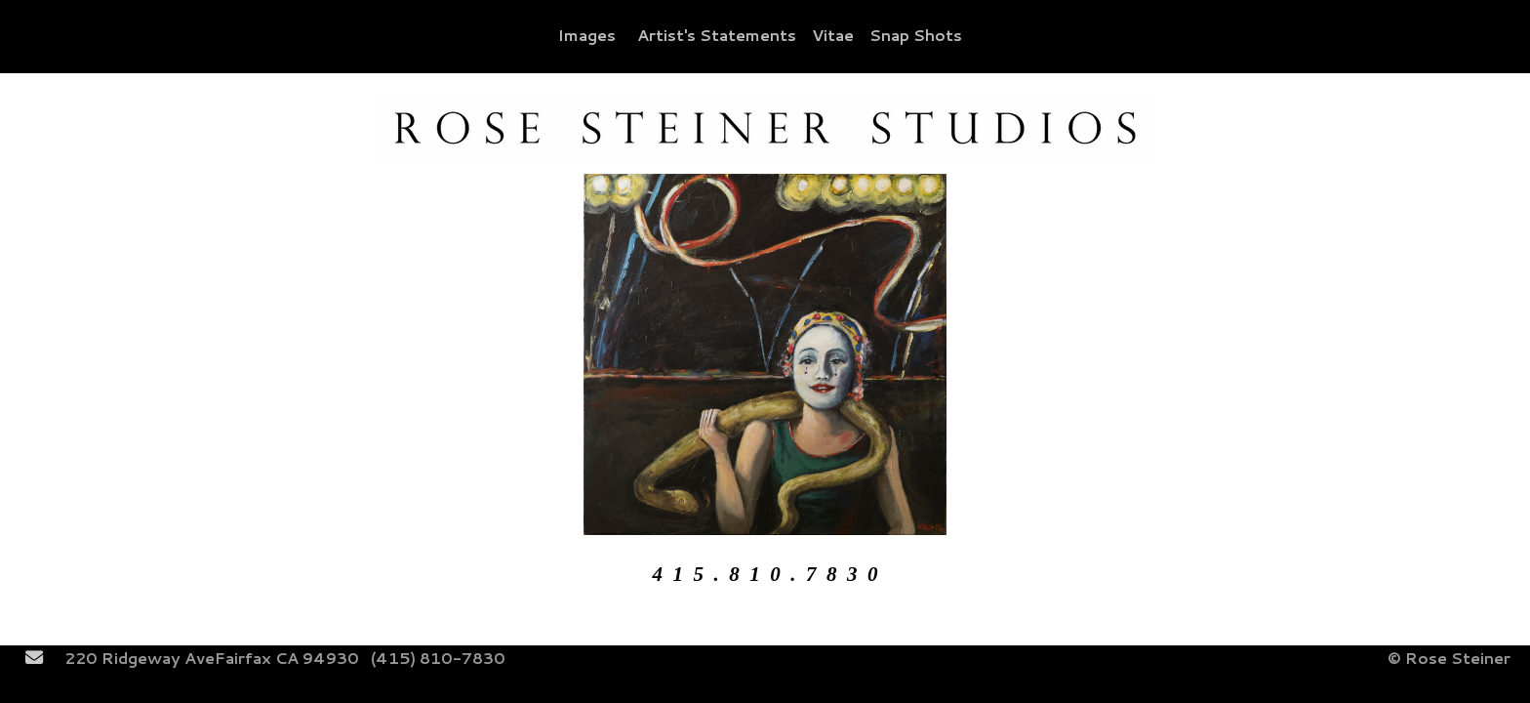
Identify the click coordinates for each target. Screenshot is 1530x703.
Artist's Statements (716, 34)
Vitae (833, 34)
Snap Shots (915, 34)
